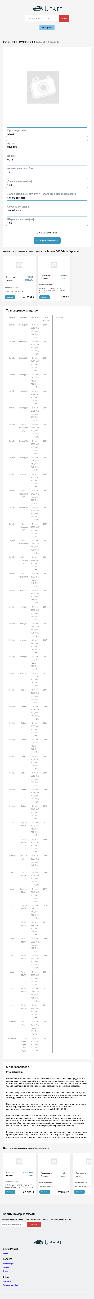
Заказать (10, 297)
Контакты (7, 1281)
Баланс (6, 1267)
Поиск (64, 18)
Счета (5, 1271)
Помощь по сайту (10, 1285)
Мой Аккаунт (8, 1264)
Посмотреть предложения (47, 240)
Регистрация (47, 27)
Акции (5, 1253)
